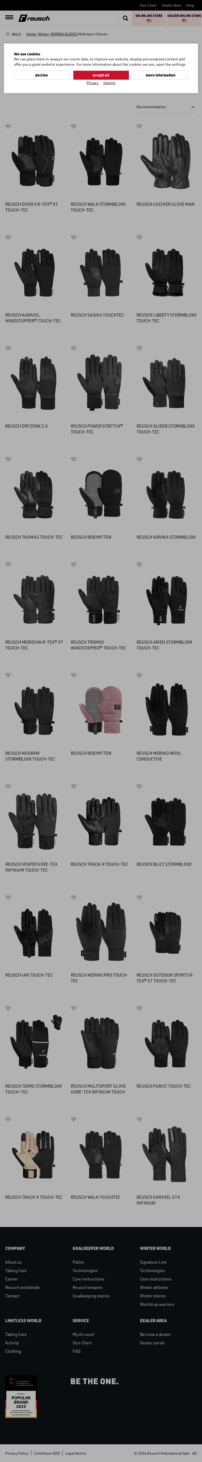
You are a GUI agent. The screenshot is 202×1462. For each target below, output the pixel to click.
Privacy (93, 82)
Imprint (109, 82)
